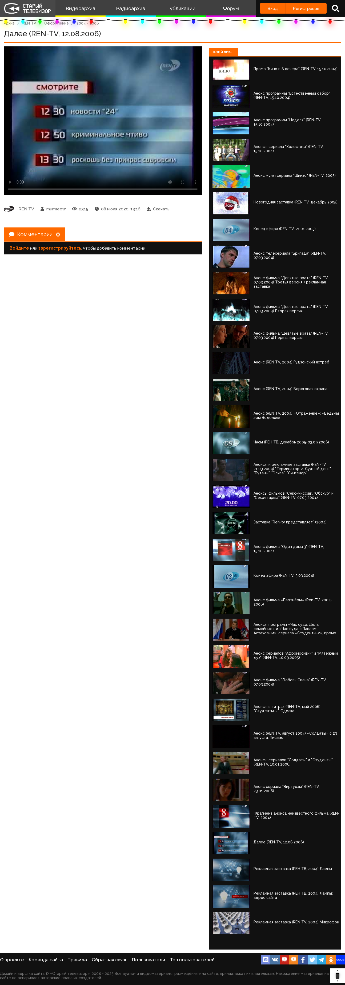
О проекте (12, 959)
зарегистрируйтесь (59, 248)
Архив (9, 23)
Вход (272, 8)
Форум (231, 8)
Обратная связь (109, 959)
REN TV (29, 23)
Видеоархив (80, 8)
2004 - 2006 (88, 23)
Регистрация (306, 8)
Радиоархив (130, 8)
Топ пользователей (192, 959)
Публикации (180, 8)
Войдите (19, 248)
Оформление (56, 23)
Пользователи (148, 959)
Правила (77, 959)
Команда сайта (46, 959)
